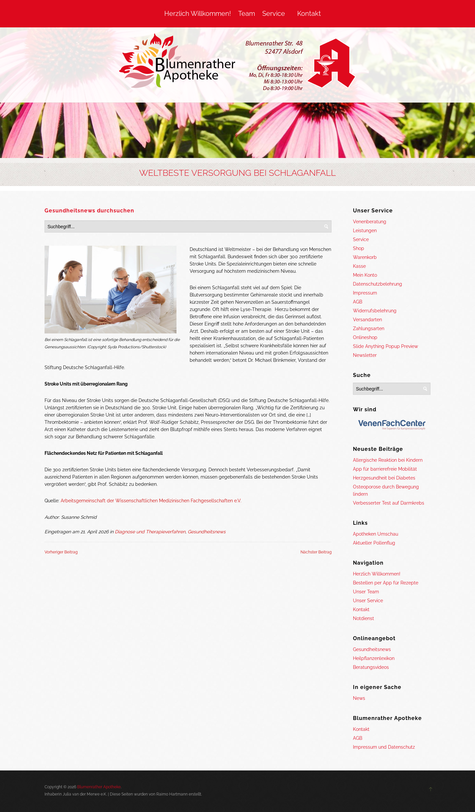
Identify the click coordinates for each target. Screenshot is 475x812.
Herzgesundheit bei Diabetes (384, 478)
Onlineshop (365, 337)
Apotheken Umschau (375, 534)
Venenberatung (369, 221)
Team (246, 13)
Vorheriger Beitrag (61, 552)
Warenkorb (365, 257)
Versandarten (367, 319)
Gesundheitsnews (207, 531)
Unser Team (366, 591)
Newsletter (365, 355)
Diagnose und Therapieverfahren (150, 531)
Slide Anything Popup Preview (385, 346)
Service (273, 13)
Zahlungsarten (368, 328)
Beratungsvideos (371, 667)
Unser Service (368, 600)
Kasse (359, 266)
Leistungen (365, 230)
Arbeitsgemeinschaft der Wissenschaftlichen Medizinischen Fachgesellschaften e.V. (151, 500)
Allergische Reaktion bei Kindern (388, 460)
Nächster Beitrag (316, 552)
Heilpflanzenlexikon (374, 658)
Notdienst (363, 618)
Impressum (365, 293)
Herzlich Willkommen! (197, 13)
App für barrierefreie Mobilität (385, 469)
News (359, 698)
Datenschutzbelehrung (377, 284)
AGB (357, 301)
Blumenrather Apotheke (99, 787)
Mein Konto (365, 275)
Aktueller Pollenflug (374, 543)
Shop (358, 248)
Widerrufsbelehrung (374, 310)
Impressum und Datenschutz (384, 747)
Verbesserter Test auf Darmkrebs (388, 503)
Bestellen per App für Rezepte (385, 582)
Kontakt (309, 13)
